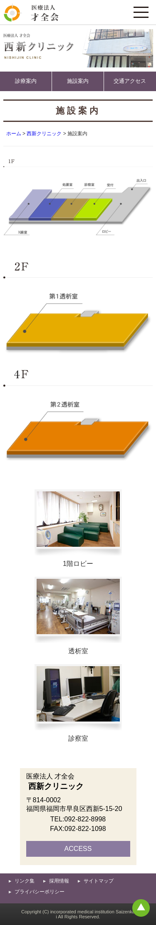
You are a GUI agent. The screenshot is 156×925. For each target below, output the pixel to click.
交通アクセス (130, 81)
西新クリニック (44, 133)
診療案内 (26, 81)
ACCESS (78, 848)
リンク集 (25, 880)
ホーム (13, 133)
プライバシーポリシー (39, 891)
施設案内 (78, 81)
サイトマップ (99, 880)
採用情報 (59, 880)
